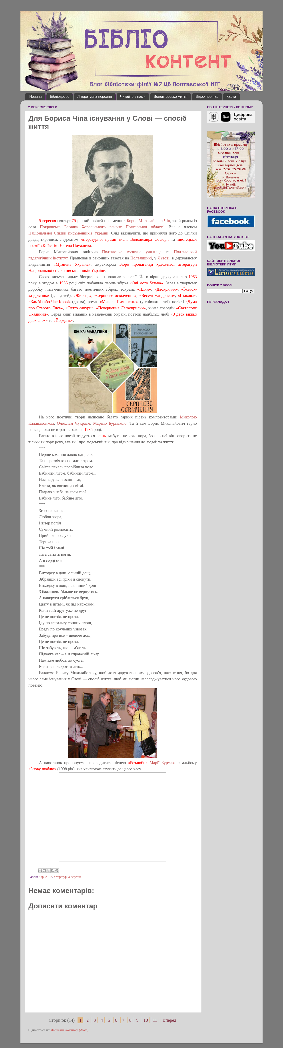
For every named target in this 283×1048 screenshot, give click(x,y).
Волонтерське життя (170, 96)
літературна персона (68, 877)
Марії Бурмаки (161, 762)
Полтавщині (141, 258)
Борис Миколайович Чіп (148, 220)
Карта (231, 96)
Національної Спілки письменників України (68, 233)
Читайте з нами (133, 96)
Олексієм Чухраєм (73, 423)
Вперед (169, 1020)
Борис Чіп (45, 877)
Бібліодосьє (59, 96)
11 (155, 1020)
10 (145, 1020)
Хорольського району (104, 226)
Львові (162, 258)
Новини (35, 96)
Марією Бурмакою (109, 423)
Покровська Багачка (59, 226)
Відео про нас (206, 96)
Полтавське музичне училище (131, 251)
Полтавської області (145, 226)
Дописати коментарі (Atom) (69, 1030)
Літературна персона (94, 96)
